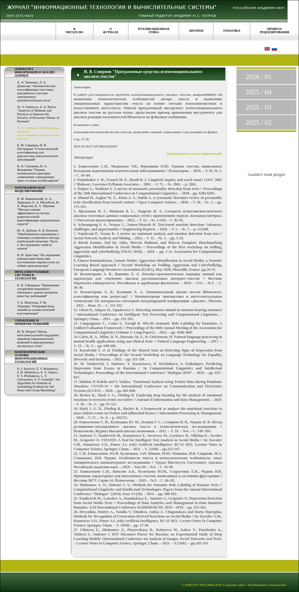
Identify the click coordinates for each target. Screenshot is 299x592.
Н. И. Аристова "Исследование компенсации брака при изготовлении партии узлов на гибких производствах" (38, 260)
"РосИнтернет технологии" (266, 585)
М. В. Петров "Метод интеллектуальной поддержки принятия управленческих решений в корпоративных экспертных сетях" (38, 339)
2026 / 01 (258, 76)
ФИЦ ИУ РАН (195, 585)
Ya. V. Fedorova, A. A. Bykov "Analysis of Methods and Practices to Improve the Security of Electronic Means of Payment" (38, 114)
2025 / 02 (258, 122)
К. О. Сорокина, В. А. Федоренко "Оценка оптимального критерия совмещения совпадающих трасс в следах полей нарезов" (38, 173)
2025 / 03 (258, 107)
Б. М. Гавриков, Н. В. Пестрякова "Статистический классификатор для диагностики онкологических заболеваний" (37, 152)
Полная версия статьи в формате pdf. (194, 153)
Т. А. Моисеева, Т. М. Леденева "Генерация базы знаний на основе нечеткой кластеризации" (36, 308)
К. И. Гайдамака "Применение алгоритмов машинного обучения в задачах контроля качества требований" (38, 290)
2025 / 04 (258, 92)
